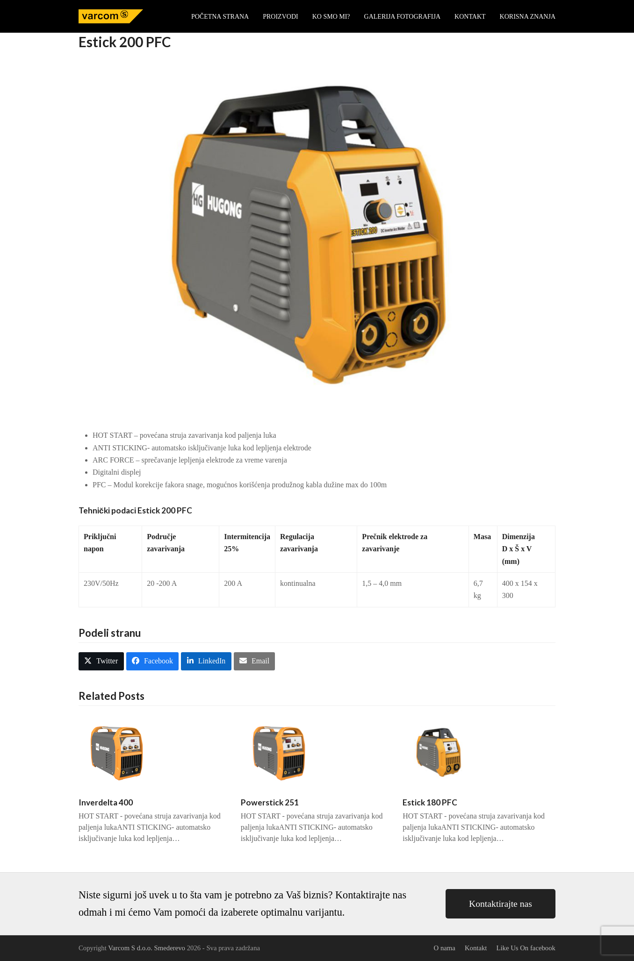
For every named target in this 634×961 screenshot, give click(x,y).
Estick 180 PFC (430, 802)
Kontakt (476, 948)
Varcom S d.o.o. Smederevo (146, 948)
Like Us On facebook (525, 948)
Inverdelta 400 (106, 802)
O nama (444, 948)
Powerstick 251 (270, 802)
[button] (101, 661)
